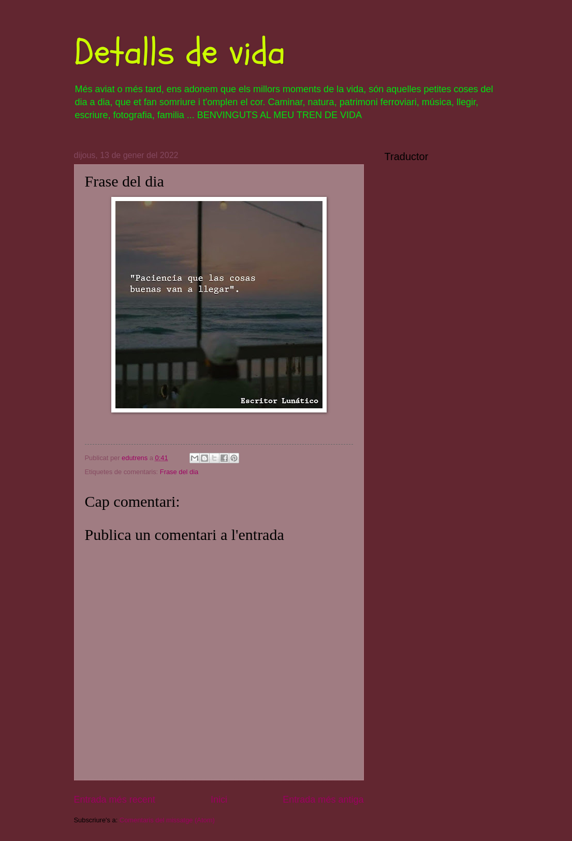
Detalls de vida (179, 52)
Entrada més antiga (323, 799)
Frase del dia (179, 472)
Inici (219, 799)
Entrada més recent (114, 799)
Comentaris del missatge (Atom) (167, 820)
